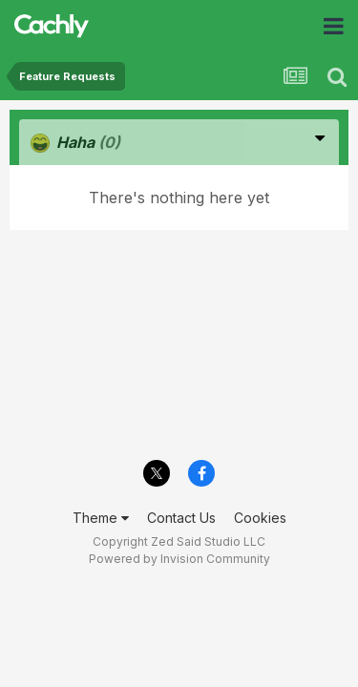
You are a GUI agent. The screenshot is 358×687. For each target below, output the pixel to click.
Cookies (260, 518)
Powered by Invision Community (179, 559)
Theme (101, 518)
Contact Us (181, 518)
